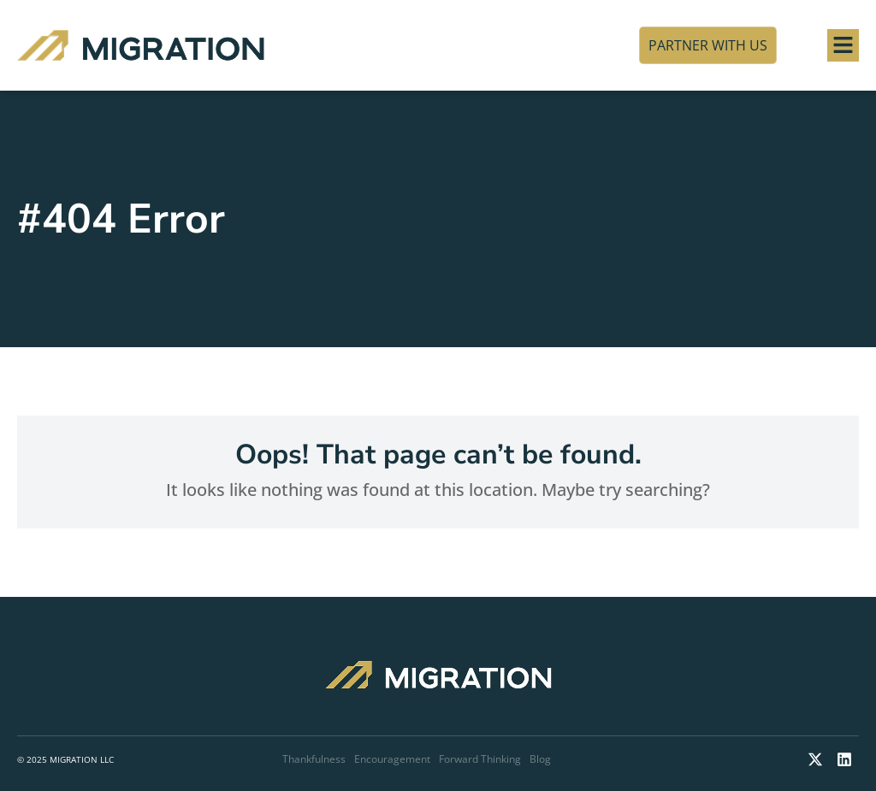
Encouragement (392, 759)
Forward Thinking (480, 759)
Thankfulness (314, 759)
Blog (540, 759)
